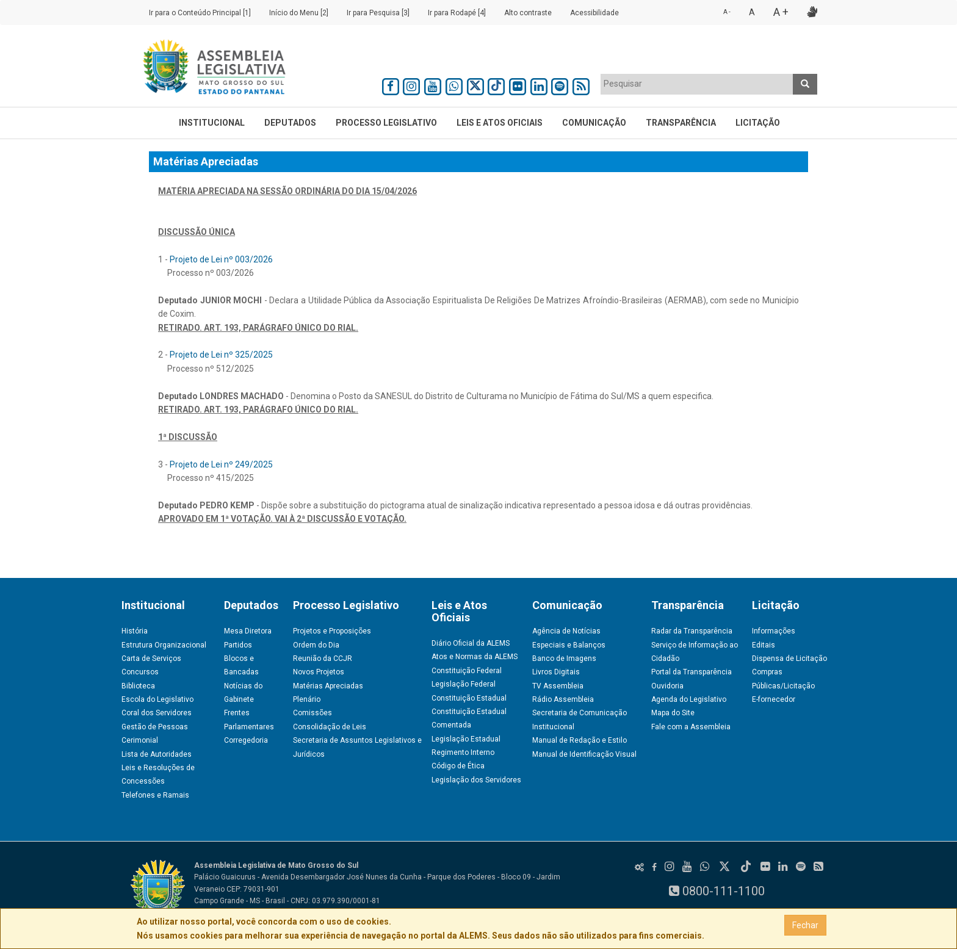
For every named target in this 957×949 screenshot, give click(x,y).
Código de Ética (458, 766)
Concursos (140, 672)
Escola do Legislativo (157, 699)
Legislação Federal (464, 684)
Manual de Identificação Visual (584, 754)
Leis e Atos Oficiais (500, 123)
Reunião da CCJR (322, 658)
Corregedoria (246, 740)
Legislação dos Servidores (476, 780)
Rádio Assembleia (563, 699)
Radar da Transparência (691, 631)
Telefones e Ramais (155, 795)
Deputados (290, 123)
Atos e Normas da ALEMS (475, 656)
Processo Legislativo (386, 123)
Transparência (681, 123)
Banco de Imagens (564, 658)
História (134, 631)
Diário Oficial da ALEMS (471, 643)
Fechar (805, 925)
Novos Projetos (318, 672)
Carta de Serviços (151, 658)
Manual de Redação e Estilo (579, 740)
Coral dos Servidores (156, 713)
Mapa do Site (673, 713)
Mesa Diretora (248, 631)
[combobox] (697, 84)
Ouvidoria (667, 686)
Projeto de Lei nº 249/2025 (221, 464)
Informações (773, 631)
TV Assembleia (557, 686)
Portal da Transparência (691, 672)
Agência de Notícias (566, 631)
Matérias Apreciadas (328, 686)
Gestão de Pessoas (154, 727)
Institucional (212, 123)
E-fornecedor (773, 699)
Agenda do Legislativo (688, 699)
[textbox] (697, 83)
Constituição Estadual (469, 698)
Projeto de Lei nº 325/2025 (221, 354)
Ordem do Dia (316, 645)
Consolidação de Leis (329, 727)
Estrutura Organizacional (163, 645)
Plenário (306, 699)
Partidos (238, 645)
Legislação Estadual (466, 739)
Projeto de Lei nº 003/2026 (221, 259)
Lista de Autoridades (156, 754)
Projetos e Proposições (332, 631)
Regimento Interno (463, 752)
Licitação (757, 123)
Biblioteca (138, 686)
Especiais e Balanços (568, 645)
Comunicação (594, 123)
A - (727, 12)
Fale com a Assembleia (691, 727)
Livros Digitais (556, 672)
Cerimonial (139, 740)
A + (781, 11)
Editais (763, 645)
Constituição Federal (467, 670)
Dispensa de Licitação (789, 658)
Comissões (312, 713)
